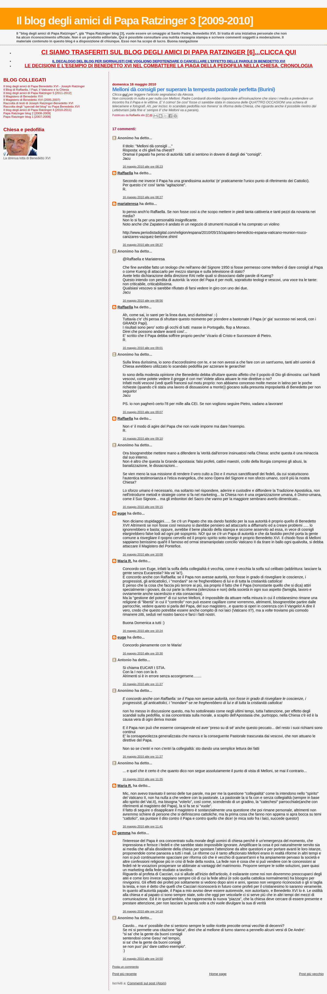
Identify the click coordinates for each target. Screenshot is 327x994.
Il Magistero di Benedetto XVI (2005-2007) (31, 99)
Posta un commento (125, 966)
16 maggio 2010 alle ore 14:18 (143, 911)
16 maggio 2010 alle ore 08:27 (143, 197)
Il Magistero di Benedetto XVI (23, 96)
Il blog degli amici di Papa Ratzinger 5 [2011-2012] (37, 93)
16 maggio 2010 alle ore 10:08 (143, 554)
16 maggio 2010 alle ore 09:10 (143, 438)
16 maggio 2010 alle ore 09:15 (143, 506)
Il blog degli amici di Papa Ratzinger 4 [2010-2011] (37, 109)
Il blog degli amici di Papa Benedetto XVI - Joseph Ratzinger (44, 86)
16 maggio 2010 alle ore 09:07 (143, 412)
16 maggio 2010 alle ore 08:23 (143, 166)
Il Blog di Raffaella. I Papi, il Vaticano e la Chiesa (36, 89)
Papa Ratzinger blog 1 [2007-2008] (27, 116)
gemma (123, 833)
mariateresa (127, 204)
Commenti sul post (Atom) (146, 983)
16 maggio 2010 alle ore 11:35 (143, 779)
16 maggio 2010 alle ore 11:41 (143, 826)
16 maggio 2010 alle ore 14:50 (143, 958)
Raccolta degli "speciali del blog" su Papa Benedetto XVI (41, 106)
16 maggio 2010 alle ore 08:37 (143, 244)
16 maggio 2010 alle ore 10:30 (143, 653)
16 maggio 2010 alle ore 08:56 (143, 300)
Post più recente (124, 974)
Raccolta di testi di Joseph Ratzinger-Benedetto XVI (38, 103)
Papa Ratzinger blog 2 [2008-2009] (27, 113)
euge (121, 513)
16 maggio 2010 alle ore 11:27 (143, 684)
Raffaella (125, 173)
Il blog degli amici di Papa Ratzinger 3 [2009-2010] (134, 20)
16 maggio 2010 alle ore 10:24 (143, 630)
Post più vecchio (311, 974)
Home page (217, 974)
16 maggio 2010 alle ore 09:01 (143, 347)
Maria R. (124, 561)
